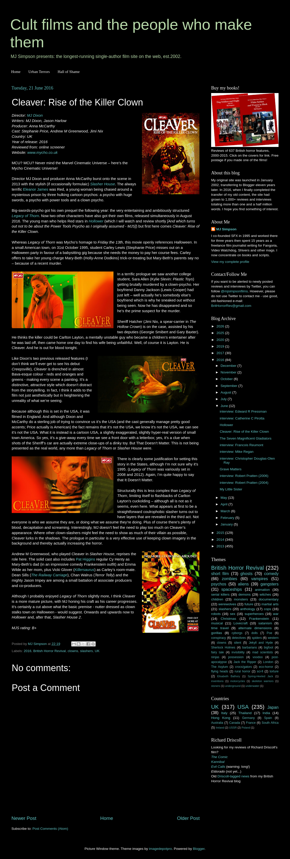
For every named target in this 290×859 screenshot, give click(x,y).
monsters (241, 599)
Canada (234, 723)
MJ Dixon (35, 115)
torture (274, 671)
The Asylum (219, 667)
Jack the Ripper (245, 662)
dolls (254, 633)
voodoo (258, 657)
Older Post (188, 818)
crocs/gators (243, 667)
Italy (224, 713)
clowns (73, 651)
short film (220, 573)
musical (217, 623)
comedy (271, 573)
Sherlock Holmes (223, 647)
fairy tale (217, 652)
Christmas (228, 619)
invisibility (237, 652)
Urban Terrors (39, 72)
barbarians (249, 647)
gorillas (216, 633)
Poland (246, 727)
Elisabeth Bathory (228, 676)
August (226, 392)
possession (236, 657)
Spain (268, 718)
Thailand (245, 713)
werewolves (227, 604)
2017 (220, 353)
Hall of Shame (68, 72)
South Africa (270, 723)
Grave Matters (231, 469)
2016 (27, 651)
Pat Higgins (85, 559)
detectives (239, 638)
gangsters (269, 584)
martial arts (270, 604)
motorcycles (237, 681)
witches (265, 594)
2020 (220, 340)
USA (243, 707)
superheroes (254, 614)
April (224, 504)
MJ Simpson (226, 229)
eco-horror (266, 667)
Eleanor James (35, 189)
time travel (220, 628)
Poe (269, 633)
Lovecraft (241, 623)
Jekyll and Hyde (261, 642)
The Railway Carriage (49, 575)
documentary (269, 599)
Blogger (199, 849)
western (273, 638)
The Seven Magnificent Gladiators (245, 438)
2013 (220, 546)
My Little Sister (231, 489)
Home (16, 72)
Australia (217, 723)
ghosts (246, 573)
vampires (259, 578)
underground (233, 685)
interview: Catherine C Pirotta (242, 418)
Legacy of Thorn (25, 216)
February (228, 518)
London (268, 662)
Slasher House (102, 184)
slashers (86, 651)
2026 (220, 326)
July (224, 399)
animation (262, 590)
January (227, 524)
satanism (265, 623)
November (229, 372)
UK (97, 651)
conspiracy (218, 638)
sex (232, 614)
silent (237, 642)
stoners (215, 685)
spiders (257, 638)
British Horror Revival (49, 651)
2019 (220, 346)
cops (267, 609)
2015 (220, 533)
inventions (217, 681)
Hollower (96, 221)
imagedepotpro (160, 849)
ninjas (215, 657)
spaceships (231, 589)
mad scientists (262, 652)
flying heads (219, 671)
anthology (247, 609)
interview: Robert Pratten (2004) (244, 483)
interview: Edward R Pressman (243, 411)
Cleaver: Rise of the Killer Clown (244, 431)
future (248, 604)
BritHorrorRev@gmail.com (231, 306)
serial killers (220, 594)
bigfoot (268, 647)
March (226, 511)
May (224, 498)
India (266, 713)
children (217, 599)
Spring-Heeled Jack (260, 676)
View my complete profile (230, 262)
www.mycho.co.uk (42, 152)
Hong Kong (220, 718)
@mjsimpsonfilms (234, 291)
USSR (233, 727)
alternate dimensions (255, 628)
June (225, 406)
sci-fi (260, 671)
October (227, 379)
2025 (220, 333)
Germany (248, 718)
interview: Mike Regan (237, 452)
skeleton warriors (262, 681)
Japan (273, 707)
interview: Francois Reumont (241, 445)
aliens (243, 584)
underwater (252, 685)
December (229, 366)
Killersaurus (84, 570)
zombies (229, 578)
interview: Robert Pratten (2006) (244, 476)
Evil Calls (218, 766)
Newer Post (23, 818)
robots (216, 614)
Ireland (220, 727)
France (251, 723)
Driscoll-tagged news (233, 776)
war (276, 614)
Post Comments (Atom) (50, 829)
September (229, 386)
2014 (220, 539)
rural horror (242, 671)
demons (244, 594)
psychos (218, 584)
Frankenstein (259, 619)
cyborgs (236, 633)
